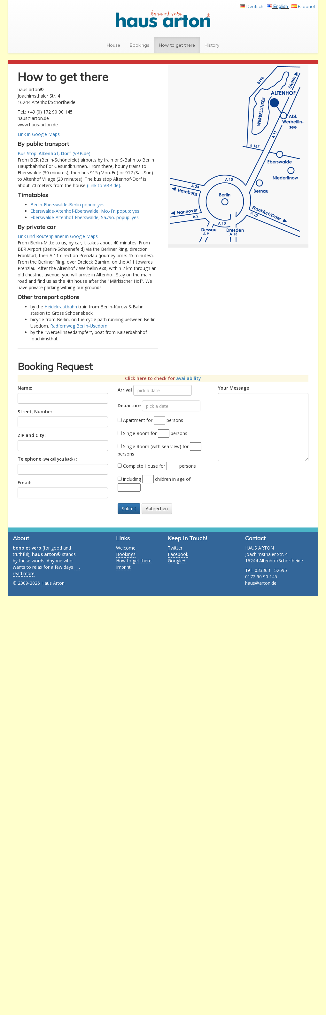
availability (188, 378)
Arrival (125, 390)
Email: (24, 483)
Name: (25, 388)
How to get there (179, 45)
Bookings (142, 45)
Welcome (126, 548)
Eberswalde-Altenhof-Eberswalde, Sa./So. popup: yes (84, 217)
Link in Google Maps (39, 134)
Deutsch (255, 6)
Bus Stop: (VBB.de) (54, 153)
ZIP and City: (32, 435)
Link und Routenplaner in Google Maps (58, 236)
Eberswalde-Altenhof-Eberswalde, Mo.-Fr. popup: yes (84, 211)
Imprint (123, 567)
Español (306, 6)
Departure (129, 405)
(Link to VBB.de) (103, 185)
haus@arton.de (260, 583)
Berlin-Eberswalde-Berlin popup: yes (67, 205)
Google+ (177, 561)
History (214, 45)
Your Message (233, 388)
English (281, 6)
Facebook (178, 554)
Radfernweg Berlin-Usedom (78, 326)
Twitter (175, 548)
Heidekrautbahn (60, 307)
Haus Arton (53, 583)
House (116, 45)
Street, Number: (36, 411)
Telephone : (47, 459)
